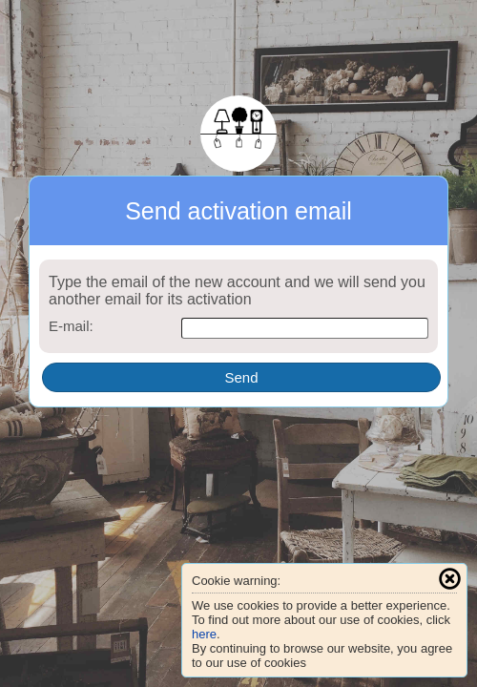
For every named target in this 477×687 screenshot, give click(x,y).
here (204, 634)
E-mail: (71, 326)
